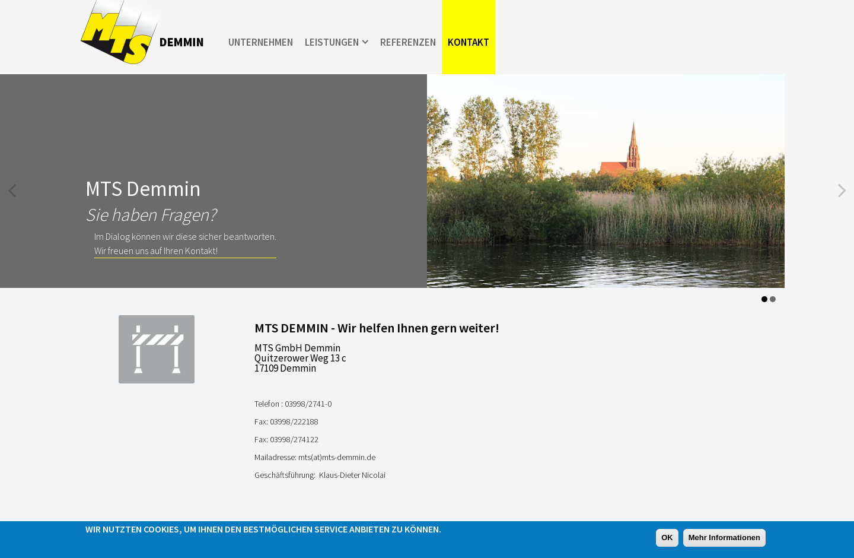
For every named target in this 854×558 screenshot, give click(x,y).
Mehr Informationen (724, 537)
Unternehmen (260, 42)
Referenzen (408, 42)
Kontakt (468, 42)
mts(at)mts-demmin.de (336, 457)
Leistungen (332, 42)
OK (667, 537)
